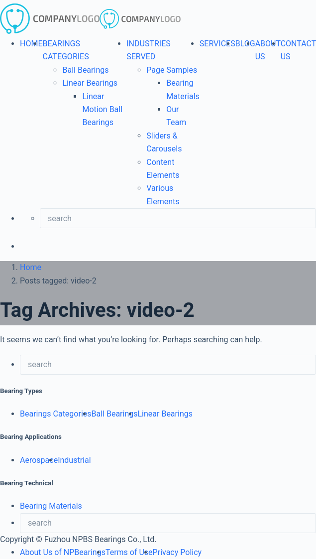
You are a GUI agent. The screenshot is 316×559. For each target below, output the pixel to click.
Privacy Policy (177, 552)
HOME (31, 43)
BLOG (245, 43)
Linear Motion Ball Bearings (102, 110)
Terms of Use (129, 552)
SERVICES (217, 43)
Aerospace (39, 460)
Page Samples (171, 70)
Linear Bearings (89, 83)
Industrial (74, 460)
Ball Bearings (85, 70)
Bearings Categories (56, 414)
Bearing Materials (51, 506)
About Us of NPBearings (62, 552)
